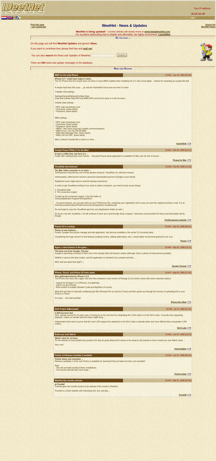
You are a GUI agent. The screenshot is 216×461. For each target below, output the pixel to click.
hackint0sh (181, 144)
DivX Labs (182, 328)
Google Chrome (179, 266)
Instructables (180, 349)
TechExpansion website (175, 220)
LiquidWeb (164, 34)
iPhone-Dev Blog (179, 302)
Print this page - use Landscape (38, 26)
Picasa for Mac (180, 160)
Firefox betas (180, 374)
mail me (87, 48)
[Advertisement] (118, 8)
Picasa (183, 241)
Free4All (183, 395)
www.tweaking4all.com (157, 31)
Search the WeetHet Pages (208, 26)
